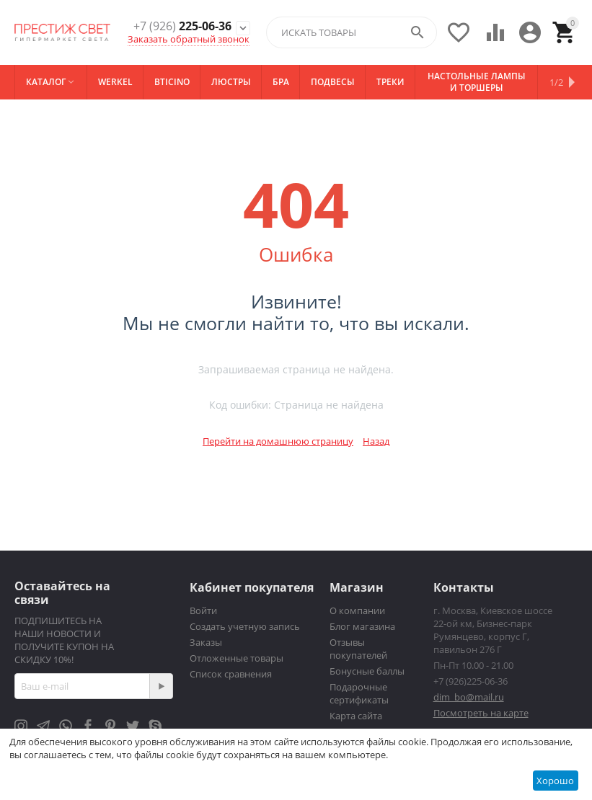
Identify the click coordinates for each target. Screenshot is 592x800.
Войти (203, 610)
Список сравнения (231, 673)
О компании (357, 610)
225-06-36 (182, 26)
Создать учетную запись (245, 626)
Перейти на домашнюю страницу (278, 441)
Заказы (206, 642)
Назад (376, 441)
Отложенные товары (236, 658)
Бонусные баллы (367, 671)
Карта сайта (356, 715)
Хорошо (555, 780)
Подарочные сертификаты (359, 693)
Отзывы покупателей (358, 649)
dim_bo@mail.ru (468, 696)
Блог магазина (362, 626)
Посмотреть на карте (481, 712)
